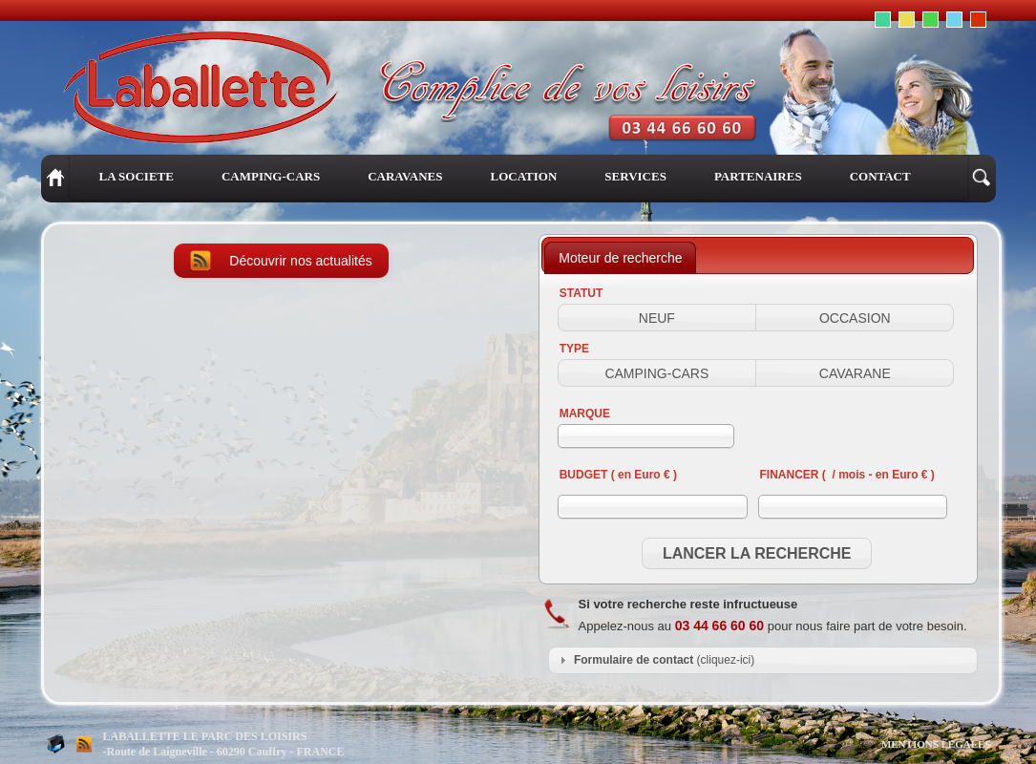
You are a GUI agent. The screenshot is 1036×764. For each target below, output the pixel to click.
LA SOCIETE (136, 176)
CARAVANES (405, 176)
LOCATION (523, 176)
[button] (657, 317)
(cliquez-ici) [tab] (655, 660)
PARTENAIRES (758, 176)
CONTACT (880, 176)
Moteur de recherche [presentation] (620, 257)
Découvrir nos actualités (300, 260)
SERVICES (635, 176)
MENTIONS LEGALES (936, 744)
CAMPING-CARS (271, 176)
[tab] (620, 258)
